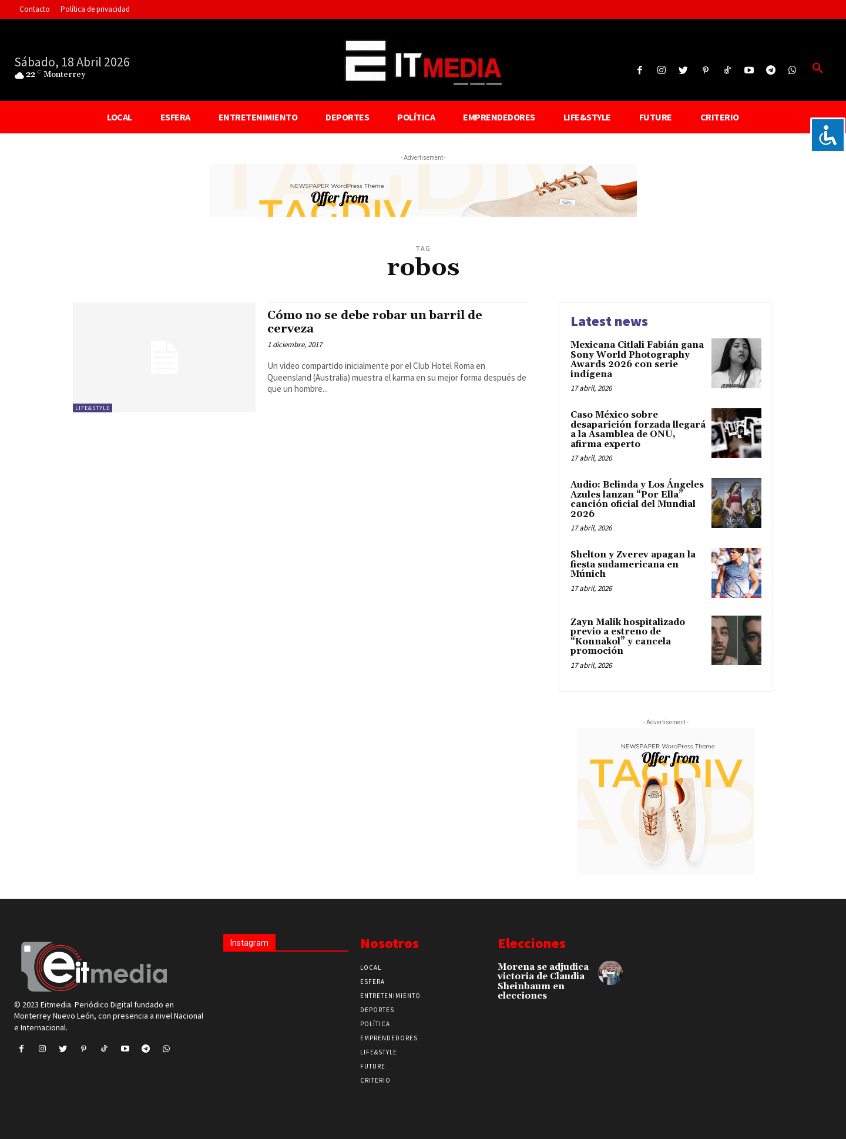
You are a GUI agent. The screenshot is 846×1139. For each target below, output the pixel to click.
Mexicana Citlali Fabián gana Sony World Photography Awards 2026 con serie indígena (637, 360)
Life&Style (92, 408)
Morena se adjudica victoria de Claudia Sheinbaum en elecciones (543, 982)
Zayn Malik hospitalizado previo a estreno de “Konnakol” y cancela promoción (627, 637)
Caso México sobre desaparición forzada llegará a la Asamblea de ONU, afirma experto (638, 429)
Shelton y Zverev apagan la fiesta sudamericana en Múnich (633, 564)
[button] (818, 69)
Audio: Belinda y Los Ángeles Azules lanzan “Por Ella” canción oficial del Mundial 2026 (637, 499)
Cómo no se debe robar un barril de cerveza (379, 322)
